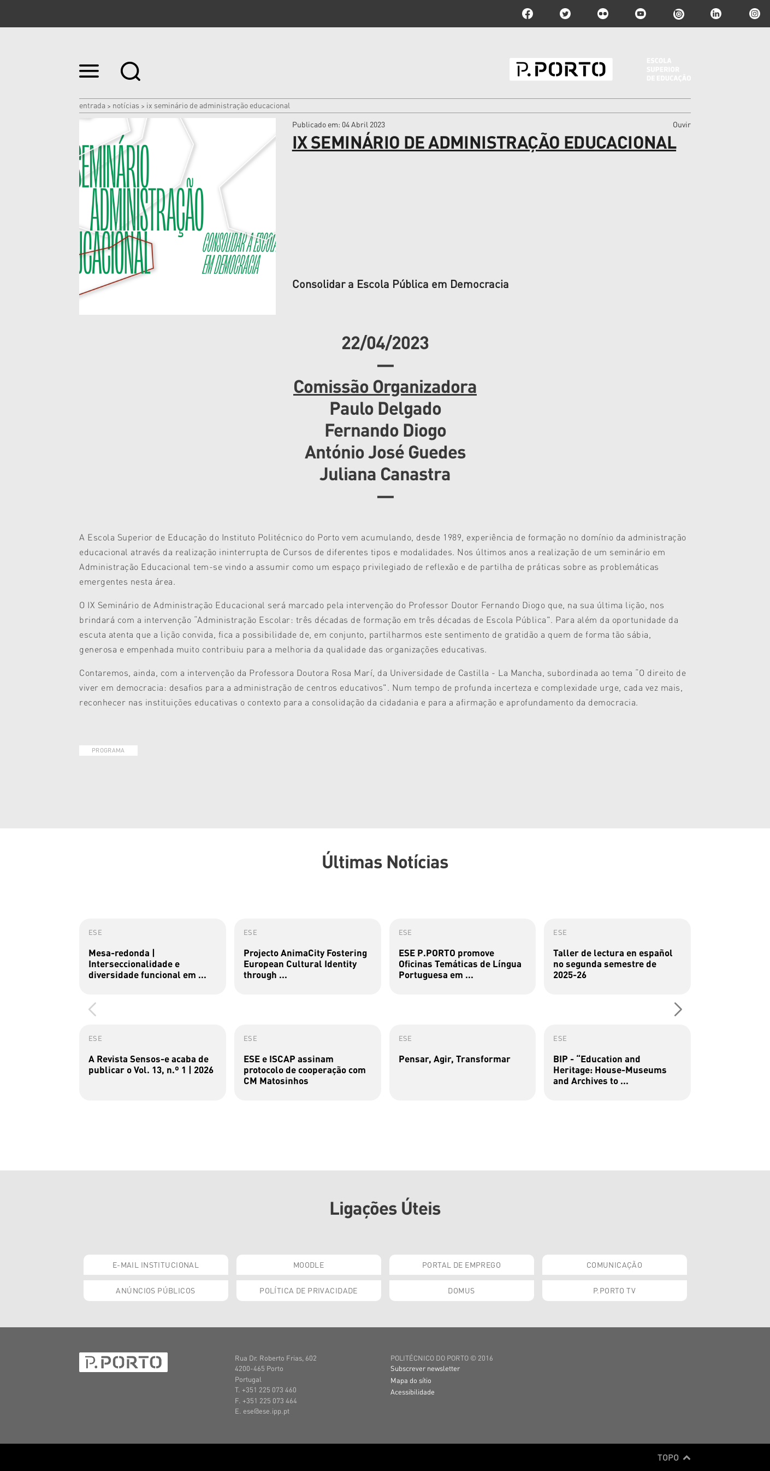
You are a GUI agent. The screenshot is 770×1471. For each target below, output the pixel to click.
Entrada (92, 105)
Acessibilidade (412, 1391)
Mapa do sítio (410, 1380)
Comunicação (615, 1264)
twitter (565, 13)
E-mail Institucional (155, 1264)
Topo (674, 1457)
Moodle (308, 1264)
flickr (602, 13)
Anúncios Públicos (155, 1290)
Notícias (125, 105)
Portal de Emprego (461, 1264)
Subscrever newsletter (425, 1368)
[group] (152, 956)
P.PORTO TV (614, 1290)
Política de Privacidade (308, 1290)
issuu (678, 13)
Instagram (753, 13)
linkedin (715, 13)
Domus (461, 1290)
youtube (640, 13)
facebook (527, 13)
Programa (108, 750)
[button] (678, 1009)
